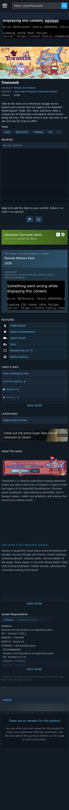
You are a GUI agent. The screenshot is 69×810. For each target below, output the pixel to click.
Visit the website (14, 385)
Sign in (6, 210)
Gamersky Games (47, 93)
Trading (38, 134)
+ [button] (58, 134)
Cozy (7, 134)
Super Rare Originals (25, 93)
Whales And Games (25, 89)
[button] (34, 148)
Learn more (10, 240)
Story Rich (22, 134)
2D (50, 134)
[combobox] (36, 6)
